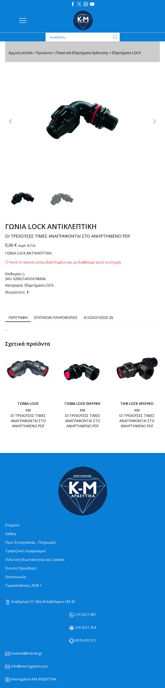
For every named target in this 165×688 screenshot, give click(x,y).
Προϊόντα (44, 52)
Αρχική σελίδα (20, 52)
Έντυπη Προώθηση (20, 568)
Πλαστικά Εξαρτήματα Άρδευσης (81, 52)
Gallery (10, 533)
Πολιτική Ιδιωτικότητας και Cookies (34, 559)
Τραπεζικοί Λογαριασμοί (25, 550)
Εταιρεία (12, 525)
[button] (10, 121)
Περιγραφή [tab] (18, 317)
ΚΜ (28, 410)
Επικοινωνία (15, 576)
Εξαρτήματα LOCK (126, 52)
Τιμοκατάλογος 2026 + (23, 585)
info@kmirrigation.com (29, 666)
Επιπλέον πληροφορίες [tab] (55, 317)
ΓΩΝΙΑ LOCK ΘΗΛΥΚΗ (82, 403)
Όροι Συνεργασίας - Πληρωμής (30, 542)
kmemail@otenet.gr (26, 653)
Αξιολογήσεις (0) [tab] (98, 317)
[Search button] (115, 37)
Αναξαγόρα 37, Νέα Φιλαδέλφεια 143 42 (40, 601)
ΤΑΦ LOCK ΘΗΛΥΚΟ (137, 403)
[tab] (18, 317)
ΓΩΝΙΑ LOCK (28, 403)
